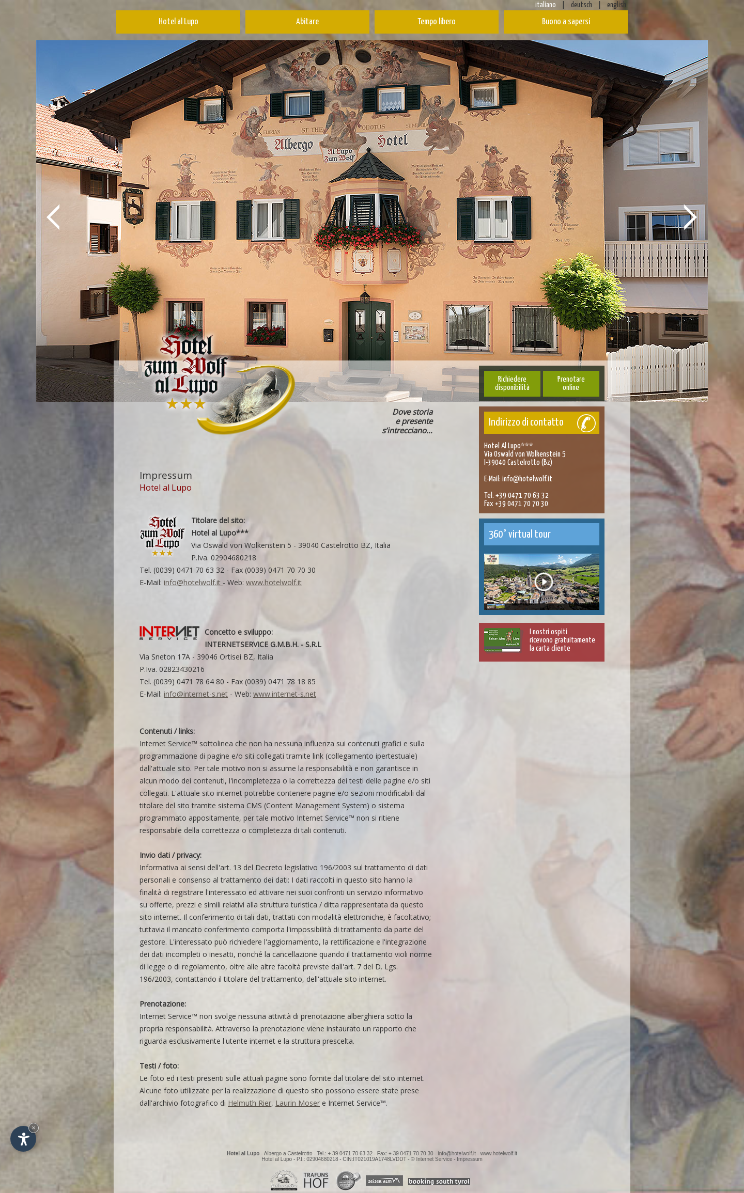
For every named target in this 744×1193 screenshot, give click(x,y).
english (616, 5)
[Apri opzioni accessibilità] (23, 1139)
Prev (53, 216)
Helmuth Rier (249, 1103)
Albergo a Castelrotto (288, 1153)
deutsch (581, 5)
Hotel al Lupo (178, 22)
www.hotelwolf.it (274, 582)
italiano (545, 5)
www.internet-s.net (284, 694)
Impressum (469, 1159)
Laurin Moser (297, 1103)
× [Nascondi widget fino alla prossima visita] (34, 1128)
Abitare (307, 22)
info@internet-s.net (196, 694)
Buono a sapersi (566, 22)
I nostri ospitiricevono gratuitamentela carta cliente (562, 640)
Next (690, 216)
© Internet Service (431, 1159)
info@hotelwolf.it (193, 582)
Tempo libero (436, 22)
